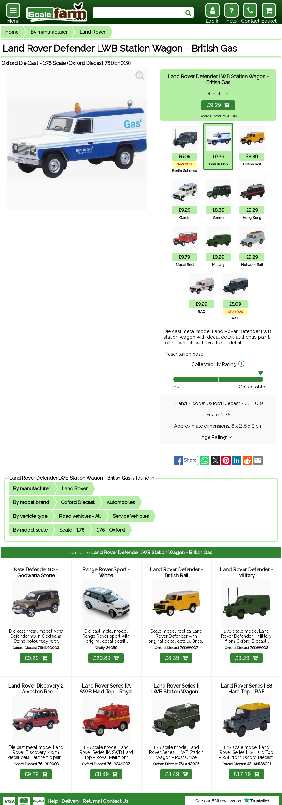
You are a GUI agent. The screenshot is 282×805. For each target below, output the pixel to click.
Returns (91, 796)
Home (11, 32)
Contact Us (115, 796)
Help (53, 796)
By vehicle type (30, 516)
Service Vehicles (131, 516)
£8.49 (106, 769)
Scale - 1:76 (71, 530)
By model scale (30, 530)
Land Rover (92, 32)
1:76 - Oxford (111, 530)
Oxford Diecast (77, 502)
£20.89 (106, 655)
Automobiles (121, 502)
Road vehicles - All (80, 516)
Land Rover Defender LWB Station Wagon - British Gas (69, 478)
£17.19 (246, 769)
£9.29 (218, 105)
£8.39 (176, 655)
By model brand (31, 502)
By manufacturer (49, 32)
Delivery (70, 796)
